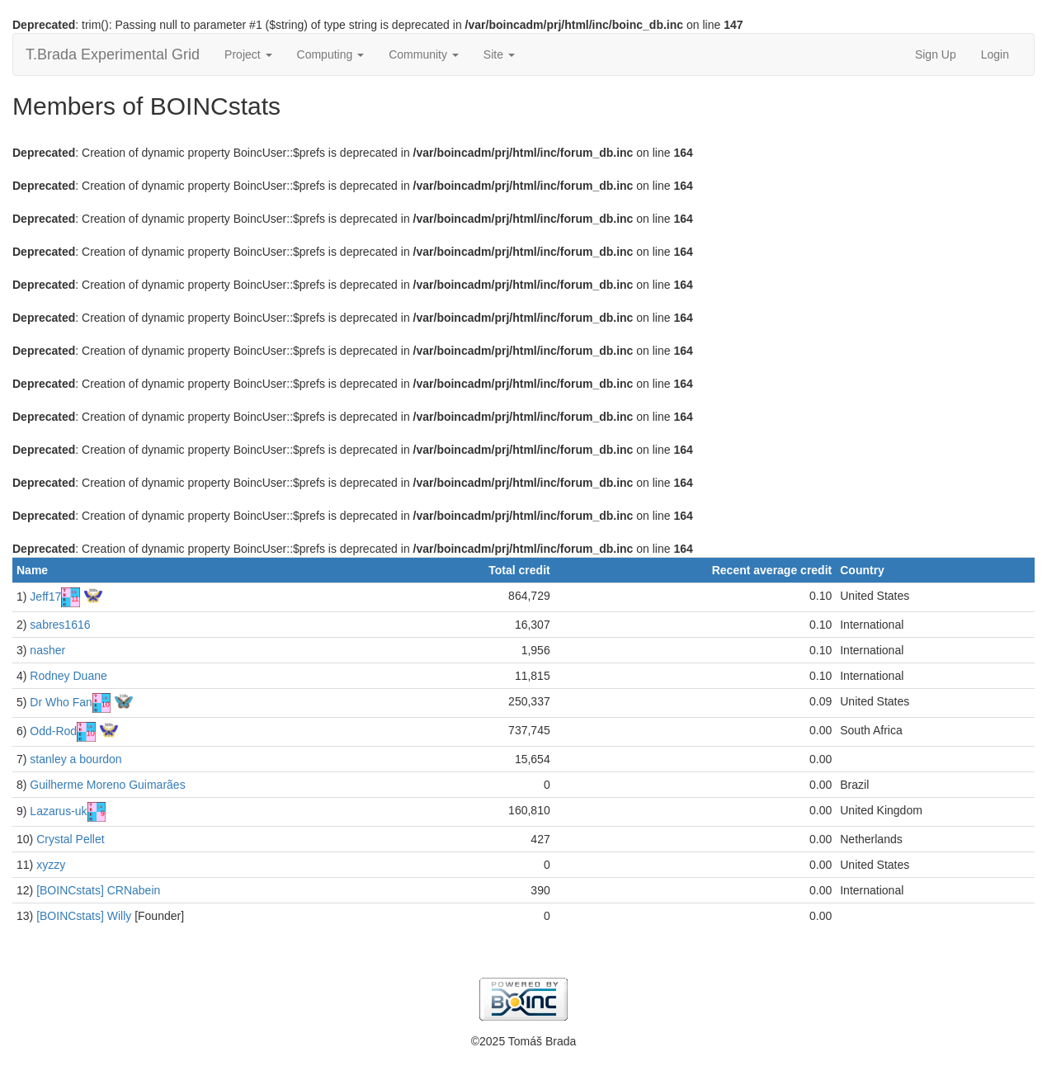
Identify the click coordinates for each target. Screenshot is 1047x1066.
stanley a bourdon (75, 759)
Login (995, 54)
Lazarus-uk (58, 811)
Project (247, 54)
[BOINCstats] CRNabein (98, 890)
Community (424, 54)
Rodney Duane (68, 675)
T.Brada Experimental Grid (113, 54)
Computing (331, 54)
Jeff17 (45, 596)
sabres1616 (60, 624)
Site (499, 54)
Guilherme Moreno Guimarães (107, 784)
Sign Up (935, 54)
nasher (47, 650)
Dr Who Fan (61, 702)
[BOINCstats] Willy (83, 915)
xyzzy (50, 864)
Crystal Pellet (70, 839)
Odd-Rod (53, 731)
